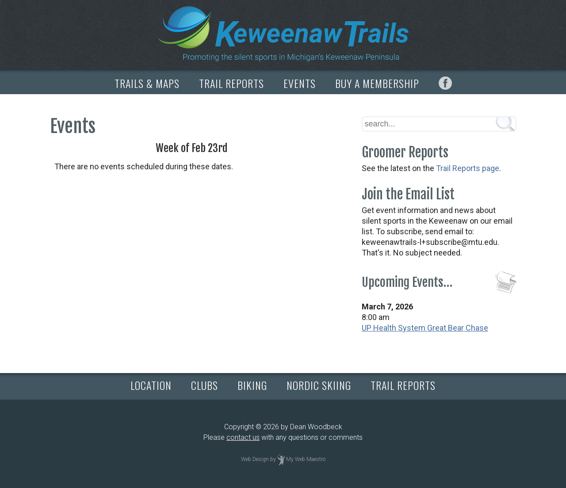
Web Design (255, 459)
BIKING (252, 385)
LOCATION (151, 385)
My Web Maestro (305, 459)
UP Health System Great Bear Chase (425, 327)
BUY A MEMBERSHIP (377, 83)
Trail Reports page (467, 168)
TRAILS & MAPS (147, 83)
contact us (243, 437)
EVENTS (299, 83)
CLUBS (204, 385)
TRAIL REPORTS (231, 83)
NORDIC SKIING (319, 385)
